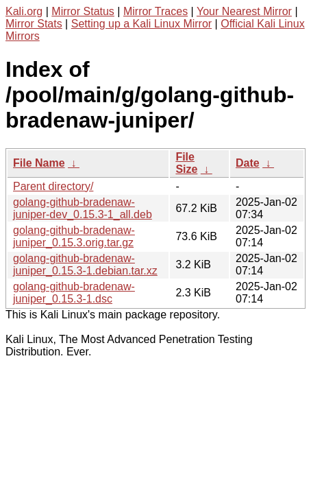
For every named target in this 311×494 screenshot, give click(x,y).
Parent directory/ (53, 186)
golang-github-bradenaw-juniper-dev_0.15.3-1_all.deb (82, 208)
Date (248, 163)
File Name (39, 163)
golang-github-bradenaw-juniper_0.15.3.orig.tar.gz (74, 236)
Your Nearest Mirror (244, 11)
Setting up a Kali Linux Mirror (141, 24)
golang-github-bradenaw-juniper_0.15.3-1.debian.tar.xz (85, 264)
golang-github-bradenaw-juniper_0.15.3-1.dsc (74, 293)
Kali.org (23, 11)
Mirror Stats (33, 24)
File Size (186, 163)
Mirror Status (82, 11)
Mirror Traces (155, 11)
